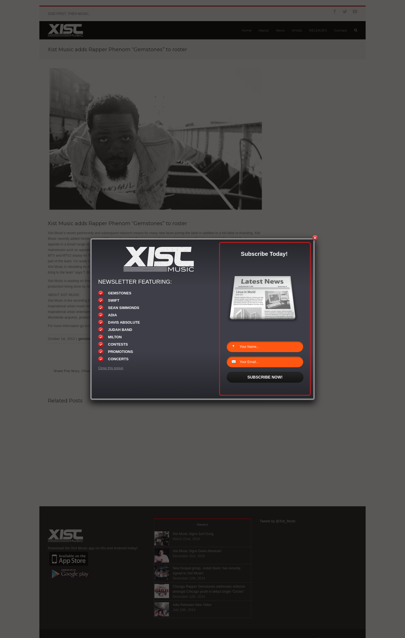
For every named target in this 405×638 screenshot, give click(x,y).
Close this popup (110, 368)
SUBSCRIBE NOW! (264, 377)
